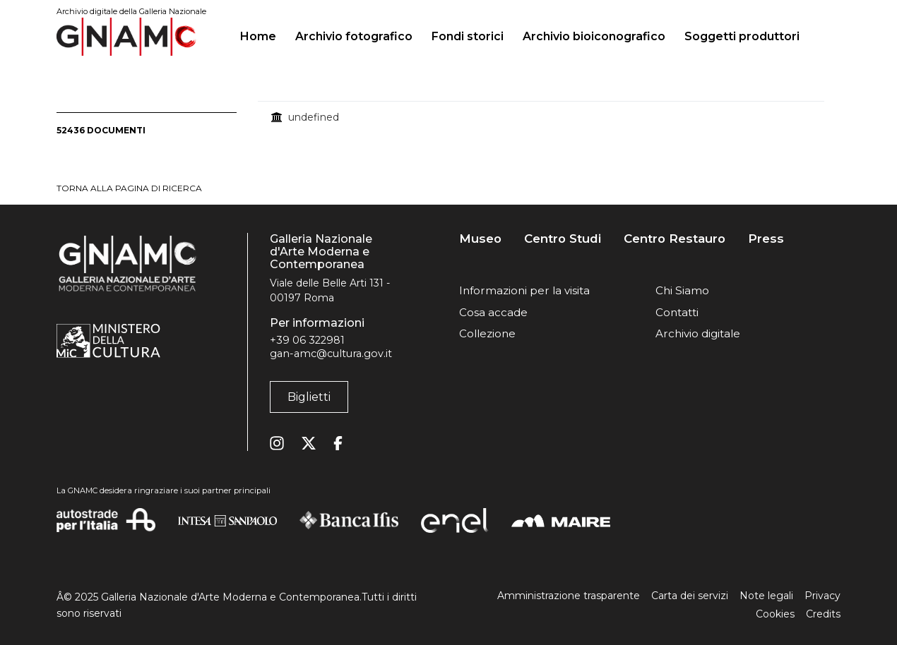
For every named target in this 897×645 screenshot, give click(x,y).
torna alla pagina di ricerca (129, 188)
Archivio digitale (697, 333)
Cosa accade (493, 312)
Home (263, 34)
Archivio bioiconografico (594, 36)
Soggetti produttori (742, 36)
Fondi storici (468, 36)
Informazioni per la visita (524, 290)
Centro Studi (562, 239)
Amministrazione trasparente (568, 595)
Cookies (775, 614)
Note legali (766, 595)
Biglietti (309, 397)
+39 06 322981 (307, 340)
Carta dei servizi (689, 595)
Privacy (822, 595)
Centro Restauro (674, 239)
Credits (823, 614)
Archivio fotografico (353, 36)
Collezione (487, 333)
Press (766, 239)
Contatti (677, 312)
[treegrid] (549, 117)
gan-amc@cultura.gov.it (331, 353)
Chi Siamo (682, 290)
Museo (480, 239)
